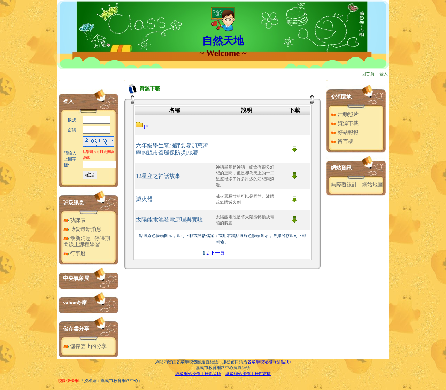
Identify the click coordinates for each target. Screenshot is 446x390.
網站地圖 (372, 184)
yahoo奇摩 (75, 302)
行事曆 (74, 253)
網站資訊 (341, 168)
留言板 (342, 141)
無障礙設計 (344, 184)
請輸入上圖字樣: (70, 159)
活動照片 (345, 114)
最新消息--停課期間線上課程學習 (86, 241)
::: (59, 80)
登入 (383, 73)
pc (146, 125)
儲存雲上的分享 (85, 346)
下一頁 (217, 253)
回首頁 (368, 73)
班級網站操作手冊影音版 (198, 373)
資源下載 (345, 123)
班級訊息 (73, 202)
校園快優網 (68, 380)
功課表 (74, 220)
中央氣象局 (76, 278)
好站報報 (345, 132)
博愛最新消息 (82, 229)
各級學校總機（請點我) (269, 361)
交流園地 (341, 97)
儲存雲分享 (76, 329)
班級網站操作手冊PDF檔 (248, 373)
